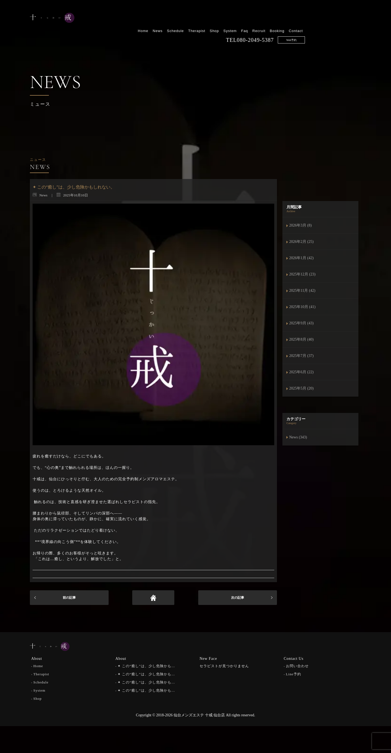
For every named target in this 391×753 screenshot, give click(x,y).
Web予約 (347, 27)
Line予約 (293, 674)
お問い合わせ (297, 665)
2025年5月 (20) (301, 388)
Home (199, 18)
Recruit (314, 18)
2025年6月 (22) (301, 372)
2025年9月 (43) (301, 323)
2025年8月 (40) (301, 339)
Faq (300, 18)
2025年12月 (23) (302, 274)
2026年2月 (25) (301, 242)
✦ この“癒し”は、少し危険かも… (146, 665)
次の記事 (237, 598)
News (214, 18)
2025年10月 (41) (302, 307)
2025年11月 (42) (302, 290)
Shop (270, 18)
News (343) (298, 437)
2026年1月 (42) (301, 258)
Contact (352, 18)
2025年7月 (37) (301, 356)
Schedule (231, 18)
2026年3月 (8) (300, 225)
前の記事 (69, 598)
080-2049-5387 (311, 27)
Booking (333, 18)
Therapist (252, 18)
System (286, 18)
